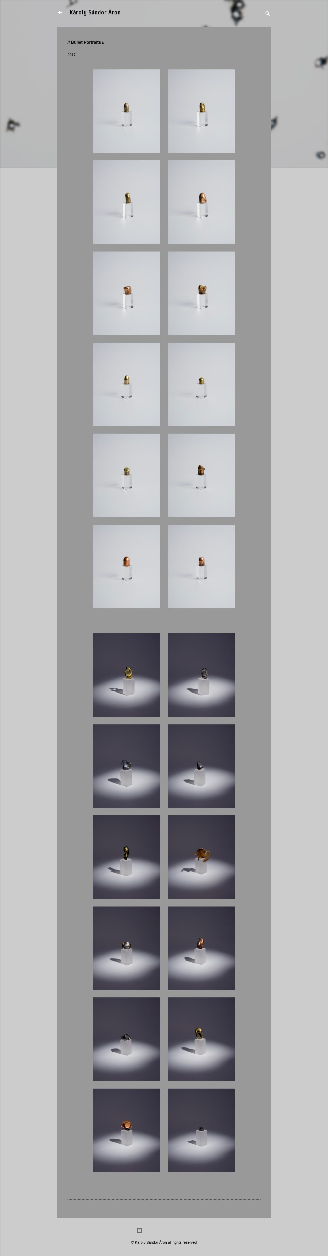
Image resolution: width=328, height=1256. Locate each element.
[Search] (268, 14)
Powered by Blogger (164, 1230)
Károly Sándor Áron (95, 12)
